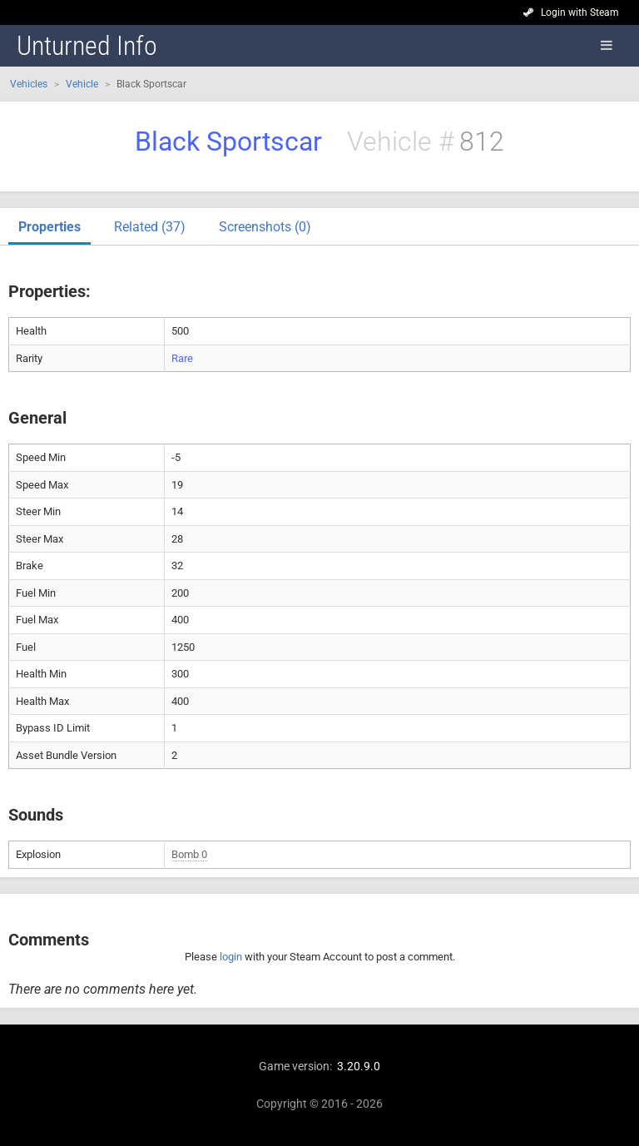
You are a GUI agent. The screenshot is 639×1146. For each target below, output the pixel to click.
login (231, 956)
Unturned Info (87, 46)
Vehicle (82, 84)
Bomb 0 (189, 854)
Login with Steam (580, 12)
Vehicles (28, 84)
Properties (49, 227)
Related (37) (150, 227)
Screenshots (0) (265, 227)
